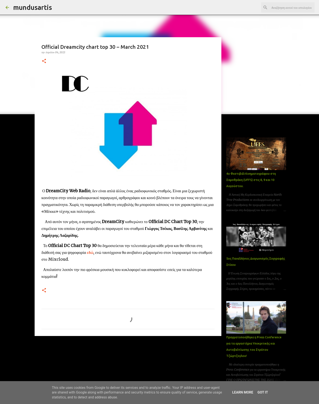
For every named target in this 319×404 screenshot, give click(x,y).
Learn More (242, 392)
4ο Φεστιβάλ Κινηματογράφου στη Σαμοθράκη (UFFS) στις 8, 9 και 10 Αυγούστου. (251, 180)
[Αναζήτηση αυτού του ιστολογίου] (292, 7)
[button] (44, 61)
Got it (262, 392)
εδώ (90, 252)
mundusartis (32, 7)
